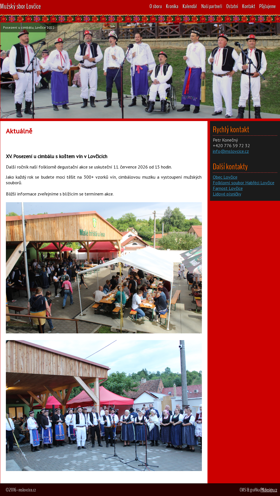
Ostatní (232, 6)
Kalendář (190, 6)
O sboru (156, 6)
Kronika (172, 6)
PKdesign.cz (268, 489)
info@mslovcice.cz (231, 151)
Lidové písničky (227, 194)
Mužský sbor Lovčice (20, 6)
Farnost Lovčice (228, 188)
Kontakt (248, 6)
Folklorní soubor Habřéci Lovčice (243, 182)
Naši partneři (211, 6)
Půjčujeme (267, 6)
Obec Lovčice (225, 177)
